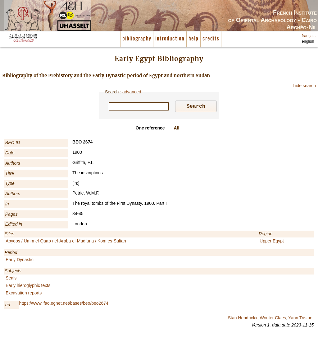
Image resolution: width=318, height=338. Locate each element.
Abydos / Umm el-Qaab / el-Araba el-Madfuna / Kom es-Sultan (66, 241)
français (309, 36)
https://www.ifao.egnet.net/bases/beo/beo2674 (63, 304)
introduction (169, 38)
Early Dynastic (19, 260)
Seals (11, 278)
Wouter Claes (273, 318)
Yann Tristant (301, 318)
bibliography (136, 38)
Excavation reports (24, 293)
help (193, 38)
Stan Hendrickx (242, 318)
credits (210, 38)
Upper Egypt (272, 241)
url (7, 305)
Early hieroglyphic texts (28, 286)
